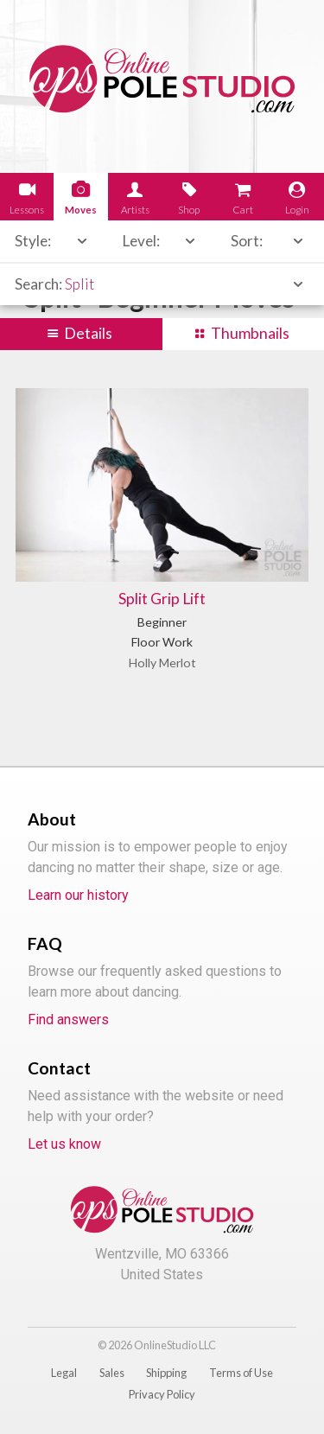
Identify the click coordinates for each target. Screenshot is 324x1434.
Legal (64, 1373)
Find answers (68, 1019)
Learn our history (78, 895)
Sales (111, 1373)
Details (88, 333)
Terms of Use (241, 1373)
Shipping (166, 1373)
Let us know (64, 1144)
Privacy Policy (162, 1394)
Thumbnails (250, 333)
